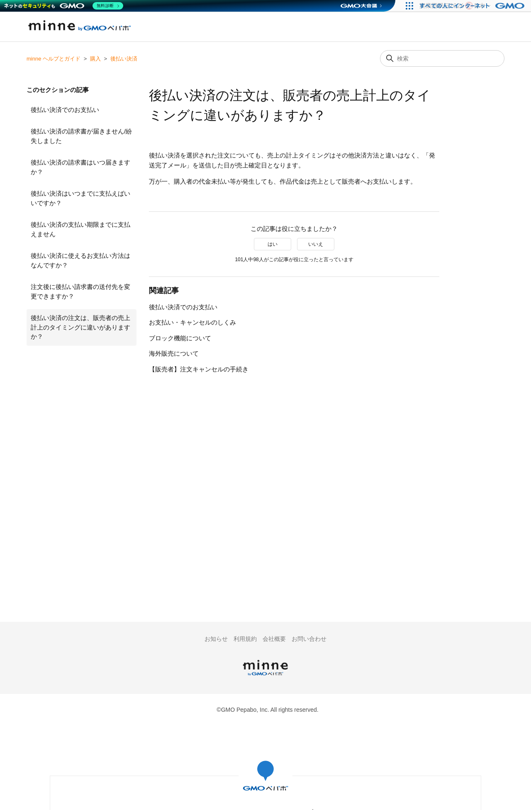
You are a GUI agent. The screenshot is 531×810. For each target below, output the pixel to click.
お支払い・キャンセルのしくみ (192, 322)
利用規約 (245, 638)
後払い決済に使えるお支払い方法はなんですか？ (80, 260)
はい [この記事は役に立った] (273, 244)
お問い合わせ (309, 638)
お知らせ (216, 638)
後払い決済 (123, 59)
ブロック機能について (180, 338)
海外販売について (174, 353)
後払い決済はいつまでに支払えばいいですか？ (80, 198)
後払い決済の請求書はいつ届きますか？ (80, 167)
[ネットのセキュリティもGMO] (63, 6)
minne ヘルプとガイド (53, 59)
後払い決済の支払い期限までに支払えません (80, 229)
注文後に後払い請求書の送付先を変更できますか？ (80, 291)
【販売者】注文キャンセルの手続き (198, 369)
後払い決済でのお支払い (65, 109)
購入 (95, 59)
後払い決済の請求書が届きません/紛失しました (81, 136)
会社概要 (274, 638)
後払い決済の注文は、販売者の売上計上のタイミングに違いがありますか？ (80, 327)
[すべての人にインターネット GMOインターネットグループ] (473, 6)
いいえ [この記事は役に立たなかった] (315, 244)
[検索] (442, 58)
